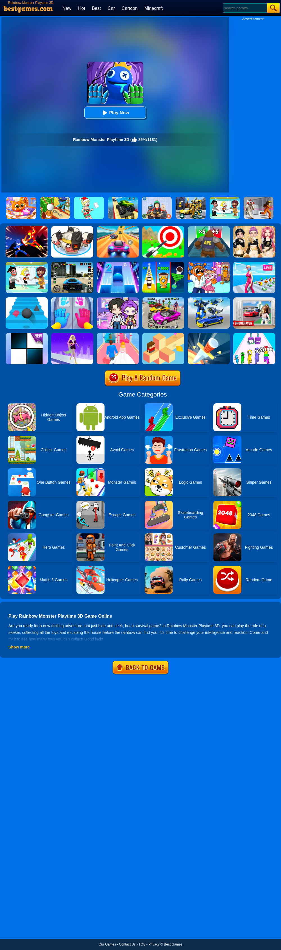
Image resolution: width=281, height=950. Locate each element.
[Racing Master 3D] (118, 228)
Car (111, 8)
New (66, 8)
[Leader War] (72, 228)
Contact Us (127, 944)
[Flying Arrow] (163, 228)
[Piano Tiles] (27, 335)
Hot (81, 8)
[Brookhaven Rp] (254, 299)
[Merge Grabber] (254, 335)
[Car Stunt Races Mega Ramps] (163, 299)
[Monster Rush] (209, 228)
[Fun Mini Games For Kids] (209, 264)
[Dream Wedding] (118, 335)
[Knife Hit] (209, 335)
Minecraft (153, 8)
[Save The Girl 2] (27, 264)
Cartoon (130, 8)
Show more (19, 647)
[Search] (244, 8)
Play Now (115, 112)
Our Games (107, 944)
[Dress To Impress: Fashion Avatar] (254, 228)
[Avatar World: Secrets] (118, 299)
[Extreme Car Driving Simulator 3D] (72, 264)
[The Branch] (163, 335)
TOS (142, 944)
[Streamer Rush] (254, 264)
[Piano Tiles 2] (118, 264)
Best (96, 8)
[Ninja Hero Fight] (27, 228)
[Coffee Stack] (163, 264)
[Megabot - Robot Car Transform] (209, 299)
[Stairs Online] (27, 299)
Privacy (153, 944)
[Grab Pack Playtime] (72, 299)
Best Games (173, 944)
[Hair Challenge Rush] (72, 335)
